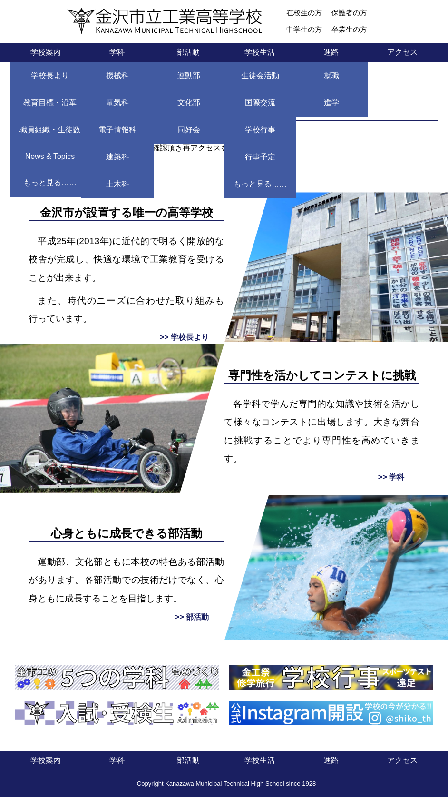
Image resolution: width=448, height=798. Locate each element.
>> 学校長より (184, 338)
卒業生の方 (353, 30)
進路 (331, 53)
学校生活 (259, 53)
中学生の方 (305, 30)
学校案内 (45, 53)
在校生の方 (305, 13)
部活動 (188, 53)
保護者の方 (353, 13)
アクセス (402, 53)
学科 (117, 53)
